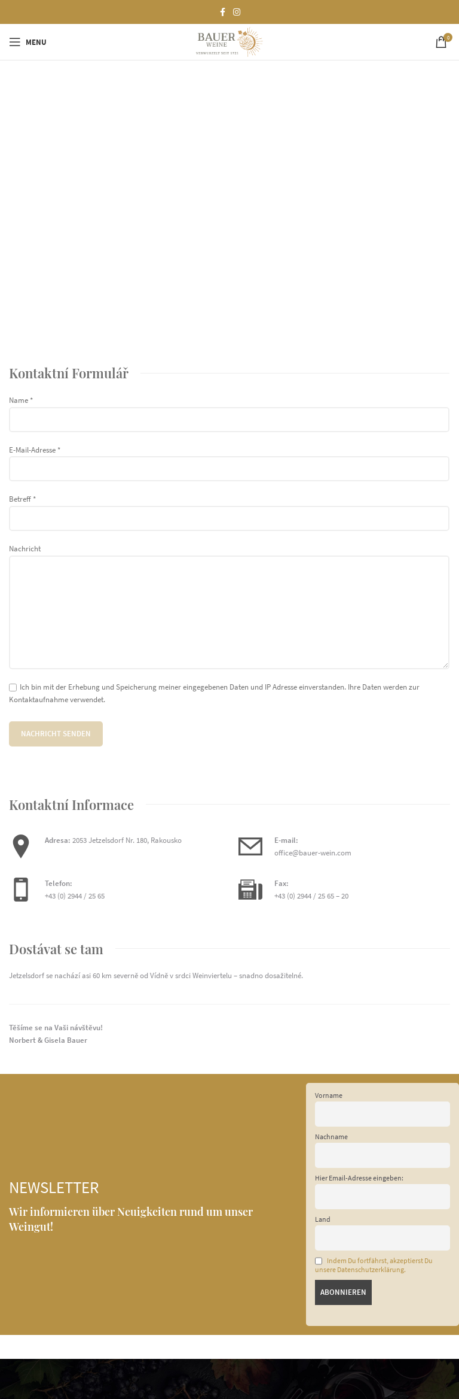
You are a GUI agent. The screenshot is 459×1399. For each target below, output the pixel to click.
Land (323, 1219)
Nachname (331, 1136)
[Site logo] (229, 41)
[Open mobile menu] (28, 42)
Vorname (328, 1095)
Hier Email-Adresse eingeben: (359, 1177)
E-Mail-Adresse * (229, 459)
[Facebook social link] (222, 12)
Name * (229, 409)
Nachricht (229, 580)
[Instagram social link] (237, 12)
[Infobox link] (344, 847)
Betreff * (229, 508)
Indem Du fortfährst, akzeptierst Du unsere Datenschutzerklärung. (374, 1265)
